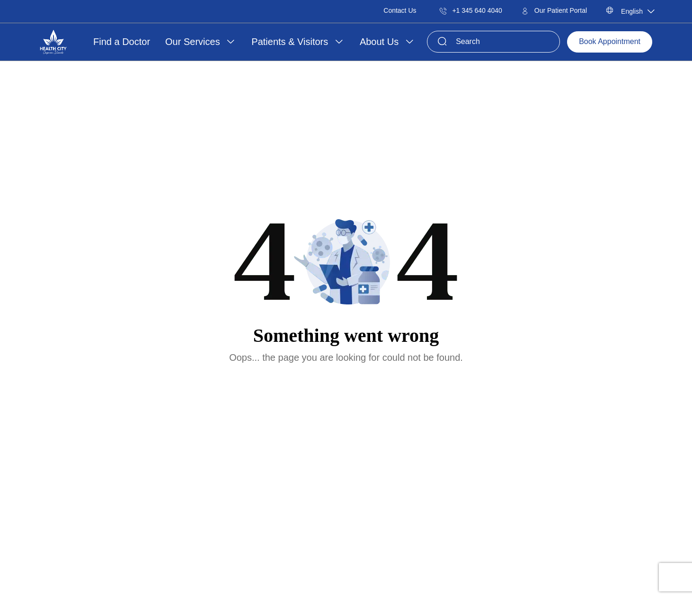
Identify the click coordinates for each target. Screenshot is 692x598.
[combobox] (634, 11)
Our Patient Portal (554, 10)
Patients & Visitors (290, 41)
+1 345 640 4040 (470, 10)
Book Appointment (609, 41)
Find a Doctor (121, 41)
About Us (380, 41)
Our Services (193, 41)
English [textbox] (632, 11)
